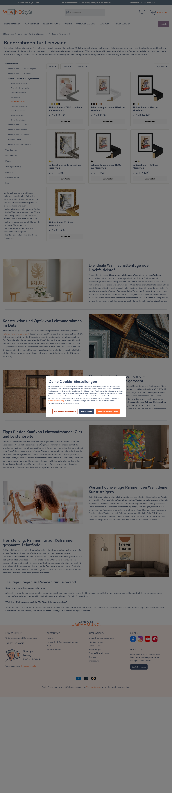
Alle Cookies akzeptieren (108, 411)
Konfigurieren (86, 411)
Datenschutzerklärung (56, 401)
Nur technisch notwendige (65, 411)
